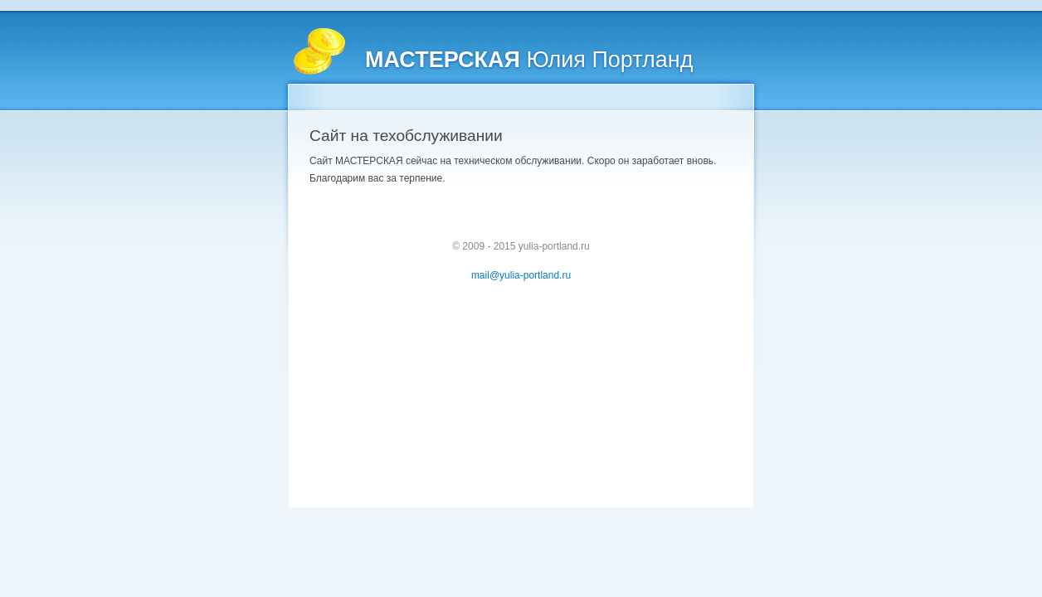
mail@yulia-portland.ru (521, 275)
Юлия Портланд (529, 59)
